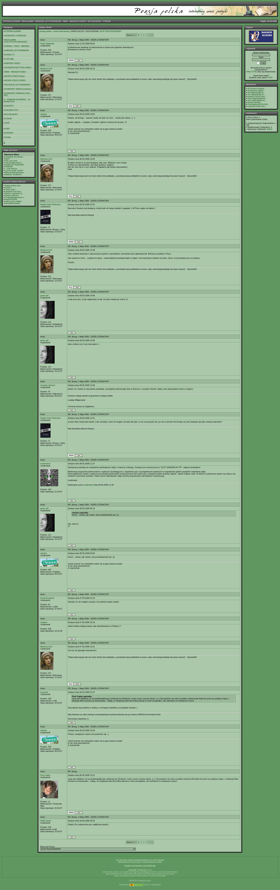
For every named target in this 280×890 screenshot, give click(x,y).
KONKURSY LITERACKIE (15, 36)
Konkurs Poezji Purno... (257, 97)
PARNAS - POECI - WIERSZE (17, 46)
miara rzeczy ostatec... (14, 201)
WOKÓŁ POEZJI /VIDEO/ (15, 80)
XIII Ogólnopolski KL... (256, 93)
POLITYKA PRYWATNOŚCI (16, 42)
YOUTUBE (9, 59)
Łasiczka (44, 692)
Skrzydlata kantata (12, 203)
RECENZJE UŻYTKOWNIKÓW (17, 85)
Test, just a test (11, 161)
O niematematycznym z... (15, 197)
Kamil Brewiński (47, 598)
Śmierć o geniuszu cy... (14, 193)
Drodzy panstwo (254, 102)
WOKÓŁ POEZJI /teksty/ (15, 76)
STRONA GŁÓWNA (11, 21)
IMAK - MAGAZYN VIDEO (74, 21)
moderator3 (45, 463)
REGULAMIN (27, 21)
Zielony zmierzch (12, 195)
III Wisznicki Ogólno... (256, 91)
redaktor (44, 622)
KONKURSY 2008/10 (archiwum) (18, 89)
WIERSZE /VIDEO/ (12, 63)
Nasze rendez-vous (13, 186)
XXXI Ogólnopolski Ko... (257, 98)
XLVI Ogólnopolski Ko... (257, 100)
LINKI (7, 129)
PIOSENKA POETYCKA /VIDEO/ (18, 68)
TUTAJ (269, 78)
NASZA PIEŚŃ (11, 199)
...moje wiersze (11, 169)
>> (152, 35)
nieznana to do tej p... (13, 191)
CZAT (7, 123)
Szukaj (8, 137)
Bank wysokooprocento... (15, 173)
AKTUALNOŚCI (94, 21)
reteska (43, 114)
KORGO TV (10, 55)
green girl (44, 295)
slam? (7, 159)
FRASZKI (9, 167)
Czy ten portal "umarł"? (14, 171)
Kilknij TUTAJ (251, 72)
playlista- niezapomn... (14, 175)
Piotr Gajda (45, 775)
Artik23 (269, 129)
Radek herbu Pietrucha (50, 204)
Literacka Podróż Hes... (257, 106)
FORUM (106, 21)
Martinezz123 (46, 69)
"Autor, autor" (10, 190)
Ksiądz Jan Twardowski (14, 165)
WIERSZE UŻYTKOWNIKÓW (48, 21)
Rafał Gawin (45, 821)
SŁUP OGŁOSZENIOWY (110, 31)
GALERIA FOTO (11, 110)
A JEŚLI (8, 188)
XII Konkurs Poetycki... (257, 89)
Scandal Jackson (47, 385)
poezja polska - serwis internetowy (54, 31)
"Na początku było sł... (14, 163)
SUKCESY (9, 106)
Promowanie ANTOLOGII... (258, 104)
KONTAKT (9, 133)
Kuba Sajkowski (47, 43)
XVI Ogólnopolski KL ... (257, 95)
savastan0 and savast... (14, 157)
